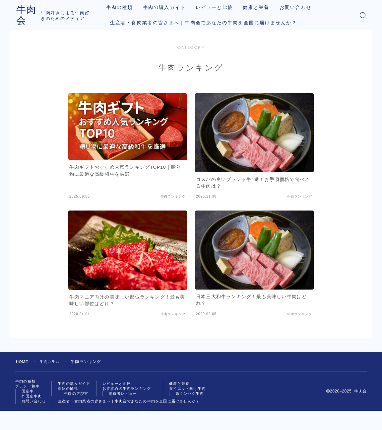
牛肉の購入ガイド (167, 7)
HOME (23, 361)
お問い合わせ (299, 7)
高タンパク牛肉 (43, 415)
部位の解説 (71, 389)
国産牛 (28, 392)
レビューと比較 (217, 7)
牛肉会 (31, 15)
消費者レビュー (128, 395)
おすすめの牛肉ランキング (133, 389)
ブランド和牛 (28, 387)
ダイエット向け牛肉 (41, 409)
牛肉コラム (52, 361)
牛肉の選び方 (79, 395)
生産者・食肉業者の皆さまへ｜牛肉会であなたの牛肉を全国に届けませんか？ (207, 23)
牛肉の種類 (123, 7)
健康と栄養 (259, 7)
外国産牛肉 (32, 398)
